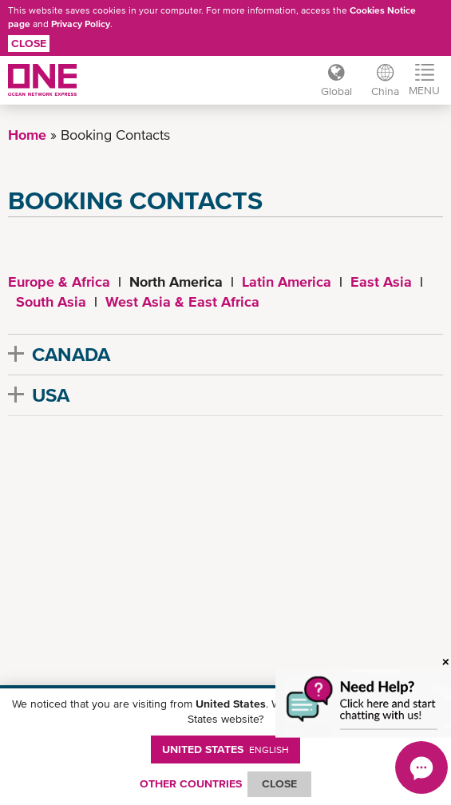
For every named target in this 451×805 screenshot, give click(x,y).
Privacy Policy (80, 24)
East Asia (381, 281)
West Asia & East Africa (182, 301)
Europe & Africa (59, 281)
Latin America (286, 281)
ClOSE (279, 783)
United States (225, 749)
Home (27, 134)
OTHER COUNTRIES (191, 783)
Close (28, 43)
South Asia (51, 301)
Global (336, 91)
